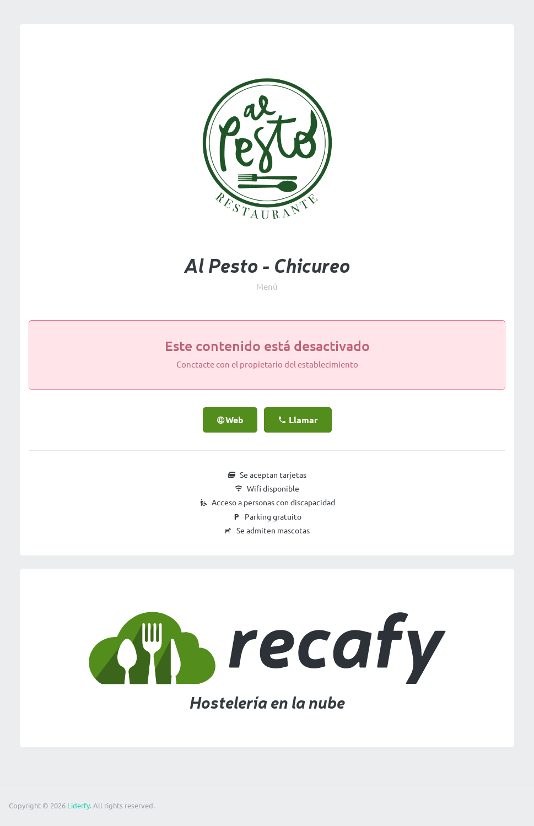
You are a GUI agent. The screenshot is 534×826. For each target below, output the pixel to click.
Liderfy (78, 805)
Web (230, 420)
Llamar (298, 420)
